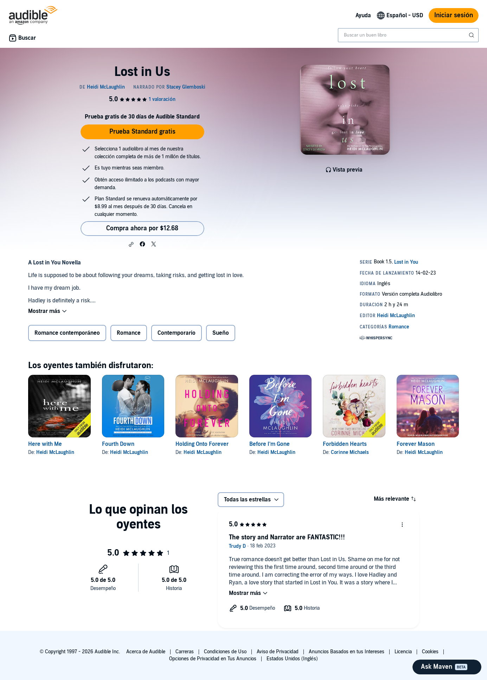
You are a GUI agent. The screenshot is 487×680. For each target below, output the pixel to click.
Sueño (220, 332)
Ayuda (363, 15)
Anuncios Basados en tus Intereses (346, 652)
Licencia (403, 652)
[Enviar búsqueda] (472, 35)
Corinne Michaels (350, 452)
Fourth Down (118, 444)
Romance (129, 332)
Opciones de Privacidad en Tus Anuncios (212, 659)
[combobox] (408, 35)
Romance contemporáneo (67, 332)
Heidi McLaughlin (55, 452)
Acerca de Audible (145, 652)
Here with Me (45, 444)
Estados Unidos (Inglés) (292, 659)
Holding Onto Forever (202, 444)
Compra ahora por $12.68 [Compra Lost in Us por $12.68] (142, 228)
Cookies (430, 652)
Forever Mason (416, 444)
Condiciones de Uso (225, 652)
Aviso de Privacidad (278, 652)
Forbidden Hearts (345, 444)
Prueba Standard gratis (142, 131)
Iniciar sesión (453, 15)
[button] (131, 244)
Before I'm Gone (269, 444)
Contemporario (177, 332)
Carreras (184, 652)
